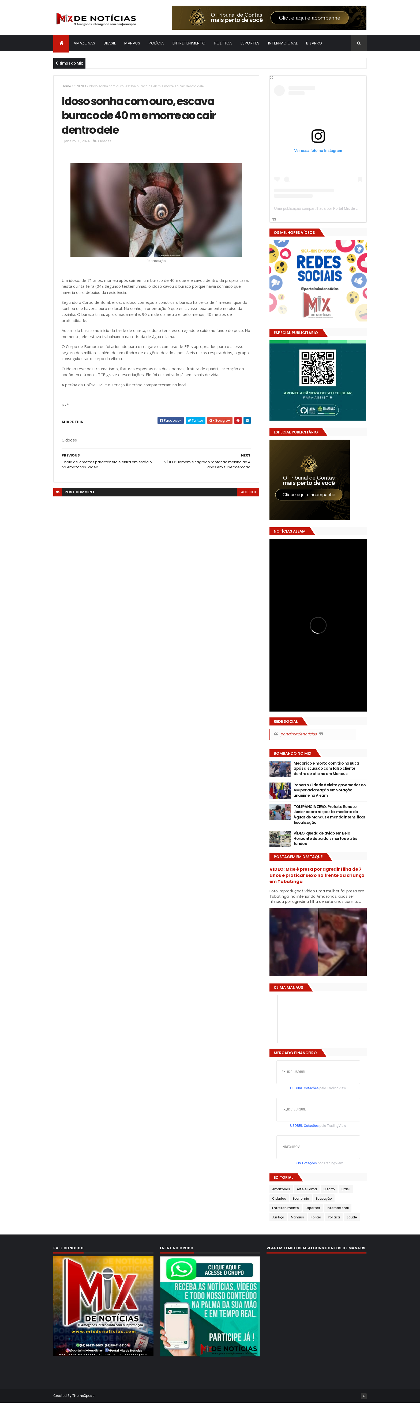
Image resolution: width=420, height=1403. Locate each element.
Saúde (352, 1217)
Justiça (278, 1217)
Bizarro (314, 43)
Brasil (110, 43)
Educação (324, 1198)
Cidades (80, 86)
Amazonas (84, 43)
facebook (247, 492)
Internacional (283, 43)
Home (66, 86)
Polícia (156, 43)
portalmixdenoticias (298, 734)
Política (223, 43)
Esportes (250, 43)
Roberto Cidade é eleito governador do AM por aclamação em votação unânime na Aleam (330, 790)
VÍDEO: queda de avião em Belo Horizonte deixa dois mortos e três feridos (325, 838)
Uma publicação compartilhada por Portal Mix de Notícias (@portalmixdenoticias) (341, 208)
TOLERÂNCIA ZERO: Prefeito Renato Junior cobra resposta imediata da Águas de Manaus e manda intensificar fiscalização (329, 814)
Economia (301, 1198)
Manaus (132, 43)
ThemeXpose (83, 1395)
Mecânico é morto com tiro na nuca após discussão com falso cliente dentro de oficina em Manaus (326, 768)
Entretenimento (189, 43)
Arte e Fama (307, 1189)
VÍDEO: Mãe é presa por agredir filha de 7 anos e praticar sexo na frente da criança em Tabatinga (317, 875)
